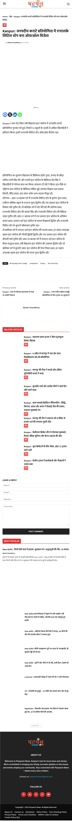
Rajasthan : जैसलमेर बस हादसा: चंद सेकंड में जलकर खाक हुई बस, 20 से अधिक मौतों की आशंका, (46, 710)
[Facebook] (5, 114)
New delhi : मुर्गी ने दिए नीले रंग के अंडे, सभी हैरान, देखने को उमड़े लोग (47, 664)
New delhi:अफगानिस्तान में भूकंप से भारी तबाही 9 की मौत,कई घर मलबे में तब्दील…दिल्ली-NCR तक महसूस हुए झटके (45, 617)
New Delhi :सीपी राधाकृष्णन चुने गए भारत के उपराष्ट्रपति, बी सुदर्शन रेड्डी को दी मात (46, 650)
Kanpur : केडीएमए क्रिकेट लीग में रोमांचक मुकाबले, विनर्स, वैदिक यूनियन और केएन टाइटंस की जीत (45, 434)
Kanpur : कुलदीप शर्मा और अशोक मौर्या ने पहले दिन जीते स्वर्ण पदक (45, 388)
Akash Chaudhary (14, 42)
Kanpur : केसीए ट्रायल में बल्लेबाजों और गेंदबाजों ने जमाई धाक (45, 462)
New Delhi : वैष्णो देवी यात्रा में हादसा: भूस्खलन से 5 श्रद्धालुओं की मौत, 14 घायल (36, 549)
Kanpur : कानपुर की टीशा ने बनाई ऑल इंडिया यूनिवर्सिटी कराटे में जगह (43, 372)
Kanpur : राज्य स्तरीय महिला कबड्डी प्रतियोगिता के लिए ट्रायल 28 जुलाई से (55, 293)
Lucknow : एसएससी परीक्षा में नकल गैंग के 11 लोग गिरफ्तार (47, 677)
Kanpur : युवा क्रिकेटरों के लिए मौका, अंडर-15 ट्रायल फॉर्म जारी (45, 448)
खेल (10, 16)
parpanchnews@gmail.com (41, 776)
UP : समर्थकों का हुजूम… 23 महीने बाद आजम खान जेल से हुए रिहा (47, 692)
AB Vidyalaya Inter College (18, 263)
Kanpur (42, 263)
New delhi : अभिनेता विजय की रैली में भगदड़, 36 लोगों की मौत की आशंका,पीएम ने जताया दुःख (46, 633)
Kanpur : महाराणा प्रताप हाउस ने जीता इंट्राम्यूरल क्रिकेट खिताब (43, 339)
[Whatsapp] (20, 114)
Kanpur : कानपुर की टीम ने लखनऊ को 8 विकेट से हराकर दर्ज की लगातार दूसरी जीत (44, 420)
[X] (10, 114)
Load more (36, 726)
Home (5, 16)
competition (34, 263)
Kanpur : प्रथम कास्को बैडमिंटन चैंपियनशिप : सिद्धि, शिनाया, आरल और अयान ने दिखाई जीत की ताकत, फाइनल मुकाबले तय (45, 406)
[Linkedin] (15, 114)
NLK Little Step (53, 263)
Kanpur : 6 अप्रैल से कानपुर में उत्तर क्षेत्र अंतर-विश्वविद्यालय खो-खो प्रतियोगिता (42, 355)
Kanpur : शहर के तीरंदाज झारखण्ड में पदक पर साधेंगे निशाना (18, 293)
